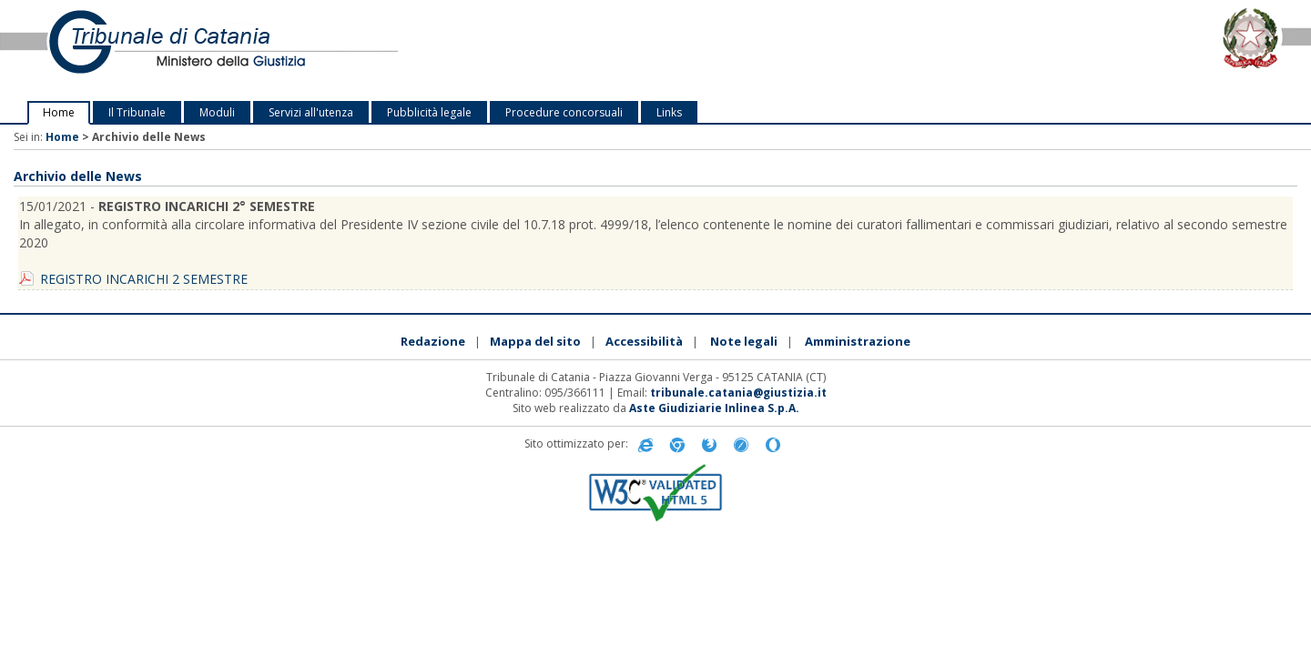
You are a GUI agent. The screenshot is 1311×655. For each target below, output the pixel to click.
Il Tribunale (137, 112)
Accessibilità (644, 341)
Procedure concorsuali (564, 112)
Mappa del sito (535, 341)
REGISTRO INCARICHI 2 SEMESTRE (144, 278)
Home (59, 112)
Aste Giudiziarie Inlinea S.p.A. (714, 408)
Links (669, 112)
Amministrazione (857, 341)
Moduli (217, 112)
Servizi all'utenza (311, 112)
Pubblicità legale (429, 112)
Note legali (743, 341)
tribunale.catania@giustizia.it (738, 392)
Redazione (433, 341)
